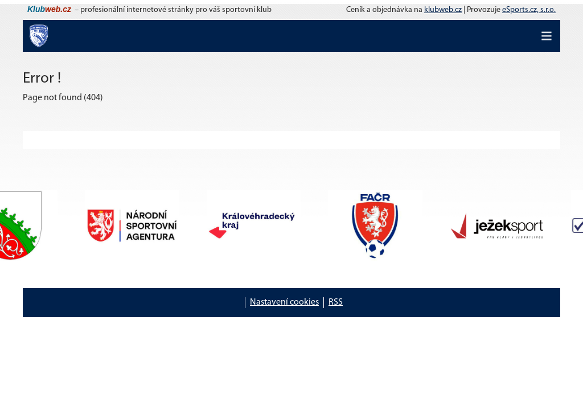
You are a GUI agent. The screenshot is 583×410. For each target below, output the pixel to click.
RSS (336, 302)
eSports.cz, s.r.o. (529, 10)
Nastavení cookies (284, 302)
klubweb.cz (443, 10)
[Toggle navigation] (546, 36)
